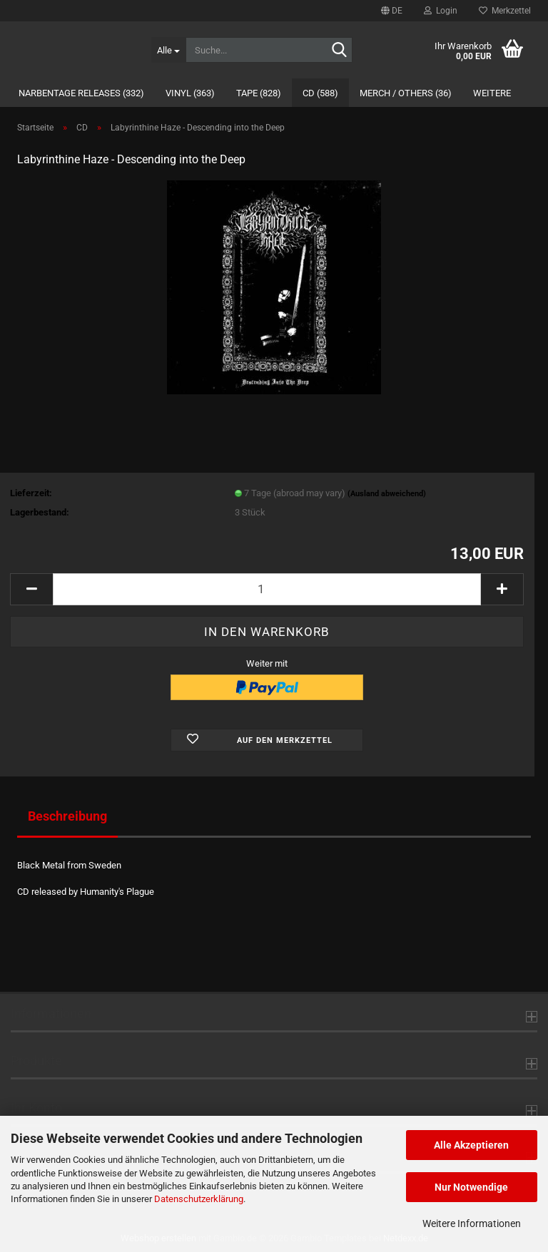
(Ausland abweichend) (386, 493)
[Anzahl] (267, 589)
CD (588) (320, 93)
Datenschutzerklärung (198, 1199)
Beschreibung (67, 816)
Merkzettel (505, 11)
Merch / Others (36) (406, 93)
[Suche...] (168, 50)
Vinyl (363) (190, 93)
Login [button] (440, 11)
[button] (391, 10)
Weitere (492, 93)
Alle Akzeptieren (471, 1145)
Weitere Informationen (471, 1223)
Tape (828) (258, 93)
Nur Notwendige (471, 1187)
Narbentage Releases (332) (81, 93)
